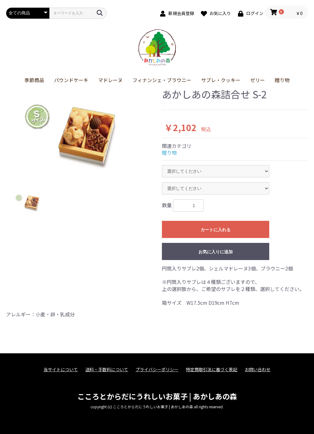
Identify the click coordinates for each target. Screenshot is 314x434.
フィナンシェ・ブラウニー (161, 80)
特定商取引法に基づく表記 (211, 369)
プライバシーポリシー (157, 369)
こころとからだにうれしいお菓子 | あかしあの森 (157, 396)
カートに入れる (216, 229)
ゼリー (257, 80)
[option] (81, 135)
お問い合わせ (257, 369)
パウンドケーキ (71, 80)
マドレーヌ (110, 80)
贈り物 (282, 80)
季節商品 (34, 80)
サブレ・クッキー (220, 80)
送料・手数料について (106, 369)
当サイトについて (61, 369)
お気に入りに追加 (215, 251)
